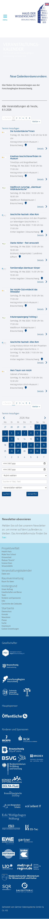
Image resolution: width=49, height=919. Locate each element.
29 (18, 427)
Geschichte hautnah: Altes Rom (24, 214)
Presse (4, 620)
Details (42, 148)
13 (18, 439)
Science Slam (7, 563)
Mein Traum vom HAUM (20, 370)
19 (11, 445)
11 (5, 439)
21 (24, 445)
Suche (4, 623)
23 (37, 445)
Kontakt (5, 614)
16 (37, 439)
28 (12, 427)
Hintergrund (9, 586)
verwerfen (32, 494)
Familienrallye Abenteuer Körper (25, 268)
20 (18, 445)
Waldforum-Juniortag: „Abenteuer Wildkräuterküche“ (25, 188)
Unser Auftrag (7, 589)
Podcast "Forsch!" (8, 560)
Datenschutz (7, 611)
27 (5, 427)
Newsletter (6, 617)
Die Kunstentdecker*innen (22, 131)
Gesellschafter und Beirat (12, 592)
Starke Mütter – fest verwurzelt (24, 243)
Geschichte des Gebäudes (12, 603)
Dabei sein (6, 573)
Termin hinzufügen (10, 128)
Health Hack (6, 551)
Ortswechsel (6, 557)
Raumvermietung (12, 578)
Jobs (3, 600)
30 (24, 427)
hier (4, 537)
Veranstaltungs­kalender (17, 570)
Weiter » (36, 122)
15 (31, 439)
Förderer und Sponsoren (11, 598)
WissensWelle (7, 566)
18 (5, 445)
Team (4, 595)
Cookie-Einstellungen (10, 628)
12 (11, 439)
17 (43, 439)
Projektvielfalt (10, 548)
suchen (6, 494)
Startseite (8, 608)
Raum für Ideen (8, 581)
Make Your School (9, 554)
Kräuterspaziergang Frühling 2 (23, 317)
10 (44, 433)
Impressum (6, 625)
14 (24, 439)
